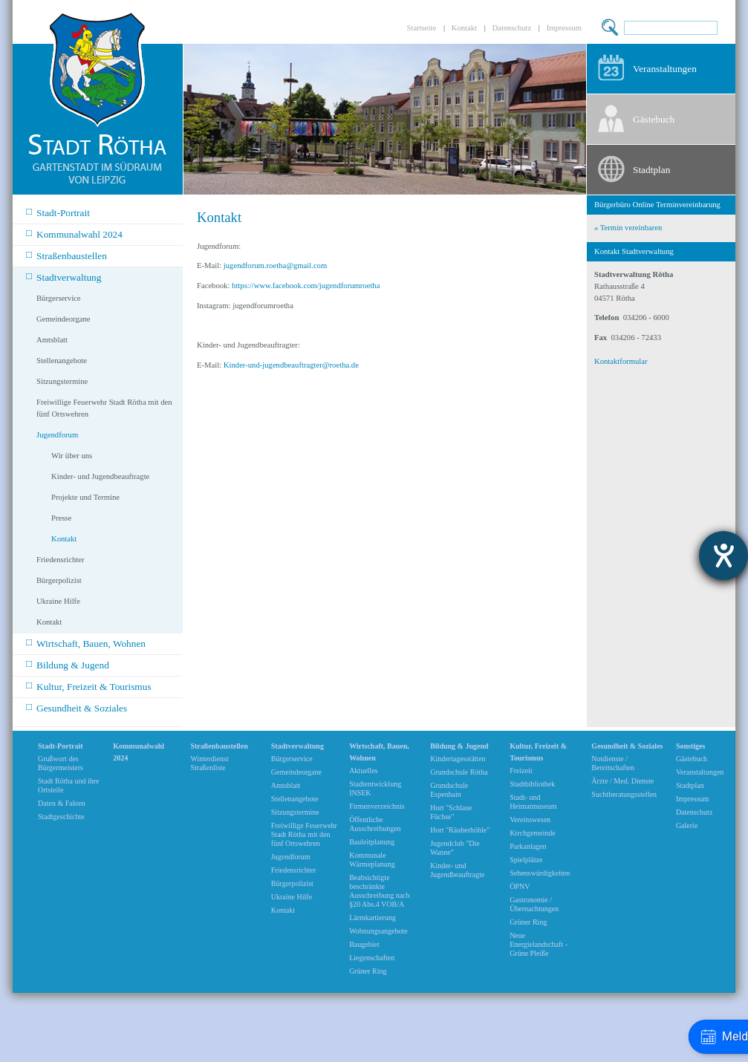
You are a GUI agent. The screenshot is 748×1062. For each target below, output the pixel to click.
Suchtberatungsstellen (624, 794)
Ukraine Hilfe (58, 601)
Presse (61, 518)
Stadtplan (651, 169)
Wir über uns (71, 456)
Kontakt (464, 28)
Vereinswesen (530, 819)
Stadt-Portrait (58, 212)
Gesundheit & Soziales (76, 707)
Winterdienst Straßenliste (209, 763)
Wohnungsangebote (378, 931)
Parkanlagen (528, 846)
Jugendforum (57, 435)
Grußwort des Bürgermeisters (60, 763)
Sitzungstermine (62, 381)
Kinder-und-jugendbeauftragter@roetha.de (291, 365)
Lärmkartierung (372, 917)
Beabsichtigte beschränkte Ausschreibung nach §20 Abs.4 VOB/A (379, 890)
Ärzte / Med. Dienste (622, 781)
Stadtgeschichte (61, 816)
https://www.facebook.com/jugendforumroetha (306, 285)
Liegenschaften (371, 958)
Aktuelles (363, 770)
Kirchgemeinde (533, 833)
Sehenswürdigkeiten (540, 873)
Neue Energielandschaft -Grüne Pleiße (538, 944)
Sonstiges (690, 746)
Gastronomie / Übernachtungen (534, 904)
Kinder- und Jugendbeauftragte (100, 476)
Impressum (564, 28)
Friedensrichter (60, 560)
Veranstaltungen (665, 68)
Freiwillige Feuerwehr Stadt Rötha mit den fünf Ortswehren (104, 408)
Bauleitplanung (371, 842)
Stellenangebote (61, 360)
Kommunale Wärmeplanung (372, 859)
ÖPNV (520, 886)
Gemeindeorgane (63, 319)
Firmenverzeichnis (376, 806)
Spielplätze (526, 860)
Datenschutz (512, 28)
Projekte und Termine (85, 497)
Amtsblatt (52, 340)
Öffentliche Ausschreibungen (374, 824)
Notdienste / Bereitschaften (612, 763)
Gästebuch (653, 119)
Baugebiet (364, 944)
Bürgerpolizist (59, 580)
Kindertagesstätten (457, 759)
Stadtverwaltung (63, 276)
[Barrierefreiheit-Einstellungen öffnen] (723, 555)
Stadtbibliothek (532, 784)
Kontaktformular (621, 361)
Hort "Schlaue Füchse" (451, 812)
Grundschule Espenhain (449, 789)
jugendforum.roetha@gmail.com (275, 265)
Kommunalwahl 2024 (74, 233)
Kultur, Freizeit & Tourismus (89, 686)
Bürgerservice (58, 298)
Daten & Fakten (61, 803)
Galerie (686, 825)
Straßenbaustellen (66, 255)
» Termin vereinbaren (628, 228)
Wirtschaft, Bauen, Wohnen (86, 642)
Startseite (422, 28)
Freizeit (521, 770)
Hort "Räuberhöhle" (460, 830)
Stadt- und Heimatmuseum (533, 801)
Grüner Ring (367, 971)
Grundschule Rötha (459, 772)
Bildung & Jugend (67, 664)
